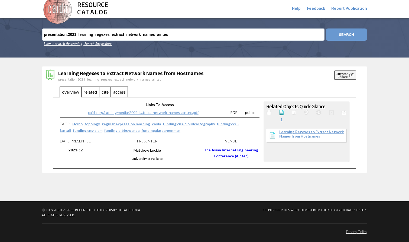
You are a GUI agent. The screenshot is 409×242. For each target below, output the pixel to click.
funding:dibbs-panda (121, 130)
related (90, 91)
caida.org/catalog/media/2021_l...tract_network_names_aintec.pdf (143, 112)
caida (156, 124)
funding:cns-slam (87, 130)
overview (70, 91)
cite (105, 91)
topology (92, 124)
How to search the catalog (63, 44)
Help (296, 9)
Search (346, 35)
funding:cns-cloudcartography (189, 124)
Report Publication (349, 9)
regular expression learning (126, 124)
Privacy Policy (356, 232)
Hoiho (77, 124)
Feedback (316, 9)
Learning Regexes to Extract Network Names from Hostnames (311, 134)
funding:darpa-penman (161, 130)
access (119, 91)
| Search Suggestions (97, 44)
